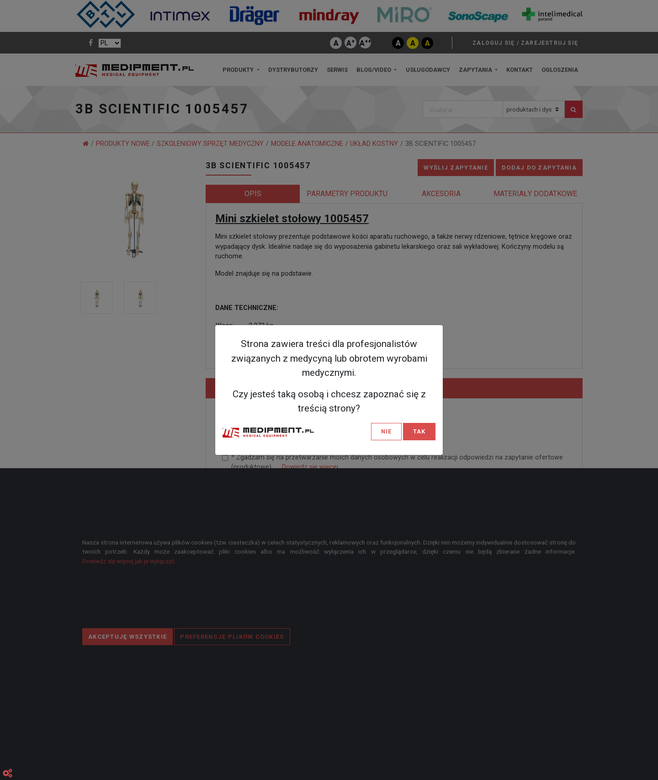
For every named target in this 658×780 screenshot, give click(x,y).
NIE (386, 431)
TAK (419, 431)
